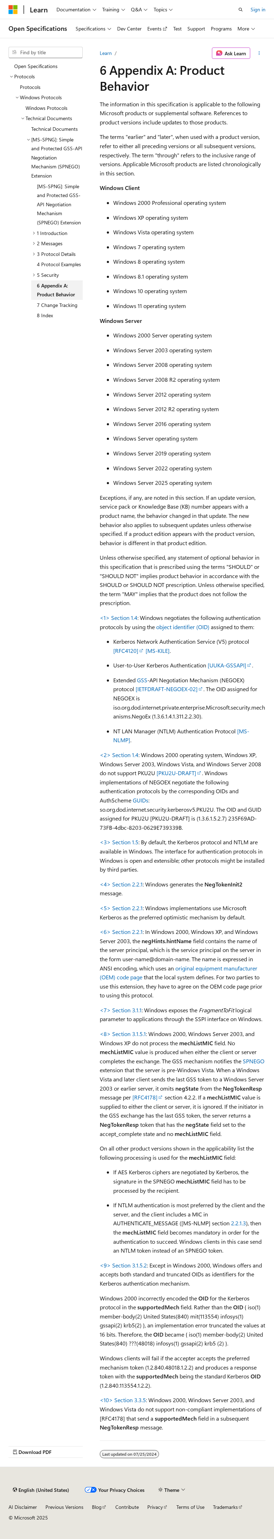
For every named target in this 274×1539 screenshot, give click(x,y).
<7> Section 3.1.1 (121, 1010)
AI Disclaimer (23, 1507)
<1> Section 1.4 (118, 617)
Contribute (127, 1507)
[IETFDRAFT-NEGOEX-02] (167, 689)
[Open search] (241, 9)
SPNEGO (253, 1061)
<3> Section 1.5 (119, 842)
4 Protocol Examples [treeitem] (59, 264)
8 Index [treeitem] (45, 315)
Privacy (155, 1507)
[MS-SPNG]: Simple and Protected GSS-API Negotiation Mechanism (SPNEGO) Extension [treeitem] (59, 204)
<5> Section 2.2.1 (121, 908)
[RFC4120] (125, 650)
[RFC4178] (145, 1097)
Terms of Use (190, 1507)
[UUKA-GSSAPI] (227, 665)
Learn (106, 53)
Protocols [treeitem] (30, 87)
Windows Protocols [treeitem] (46, 108)
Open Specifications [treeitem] (35, 66)
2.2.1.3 (238, 1223)
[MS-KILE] (158, 650)
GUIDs (140, 800)
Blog (97, 1507)
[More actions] (259, 53)
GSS (142, 680)
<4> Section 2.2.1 (121, 884)
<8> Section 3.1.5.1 (123, 1033)
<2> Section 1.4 (119, 755)
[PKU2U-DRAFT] (176, 773)
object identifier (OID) (182, 627)
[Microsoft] (13, 9)
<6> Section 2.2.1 (121, 931)
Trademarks (225, 1507)
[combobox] (46, 52)
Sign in (258, 9)
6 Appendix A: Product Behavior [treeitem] (56, 290)
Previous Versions (64, 1507)
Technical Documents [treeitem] (54, 128)
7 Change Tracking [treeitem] (57, 305)
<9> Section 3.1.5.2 (123, 1265)
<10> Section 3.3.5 (123, 1400)
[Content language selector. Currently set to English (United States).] (41, 1489)
